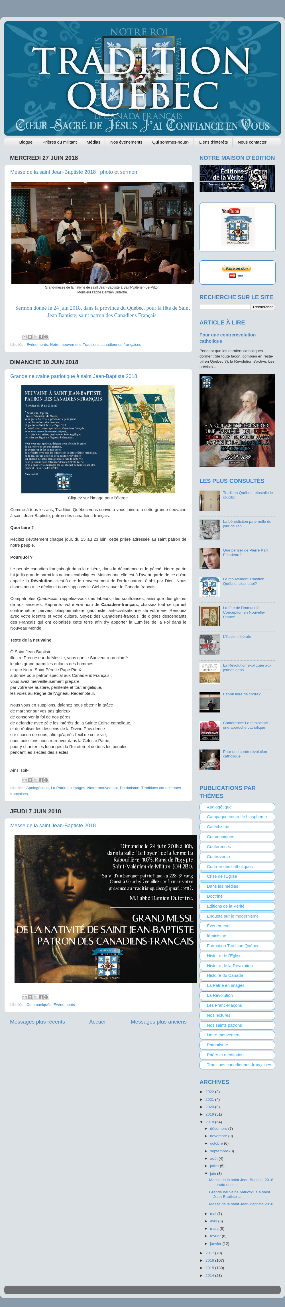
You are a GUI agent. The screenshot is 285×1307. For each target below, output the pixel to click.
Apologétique (37, 788)
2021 (210, 1099)
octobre (217, 1143)
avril (214, 1221)
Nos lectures (219, 1015)
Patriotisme (129, 788)
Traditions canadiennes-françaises (112, 344)
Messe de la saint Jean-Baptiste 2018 (53, 825)
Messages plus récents (37, 1022)
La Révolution (220, 995)
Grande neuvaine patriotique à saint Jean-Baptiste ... (239, 1194)
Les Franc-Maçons (224, 1005)
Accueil (98, 1022)
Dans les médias (222, 886)
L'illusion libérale (237, 636)
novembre (219, 1136)
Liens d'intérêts (213, 142)
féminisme (216, 936)
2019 (210, 1114)
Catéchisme (218, 826)
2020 (210, 1107)
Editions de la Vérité (226, 906)
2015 (210, 1268)
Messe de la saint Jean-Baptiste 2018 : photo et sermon (73, 172)
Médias (93, 142)
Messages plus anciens (159, 1022)
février (216, 1236)
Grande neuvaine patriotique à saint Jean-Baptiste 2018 (73, 376)
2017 (210, 1253)
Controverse (218, 856)
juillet (215, 1166)
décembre (219, 1128)
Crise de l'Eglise (222, 876)
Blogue (26, 142)
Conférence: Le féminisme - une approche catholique (246, 725)
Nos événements (126, 142)
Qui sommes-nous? (170, 142)
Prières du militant (59, 142)
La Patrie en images (68, 788)
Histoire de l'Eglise (224, 955)
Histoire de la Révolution (230, 965)
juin (213, 1173)
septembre (219, 1151)
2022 (210, 1092)
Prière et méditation (225, 1055)
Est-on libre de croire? (241, 694)
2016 (210, 1260)
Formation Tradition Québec (233, 946)
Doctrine (215, 896)
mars (215, 1228)
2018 (210, 1122)
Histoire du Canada (225, 975)
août (214, 1158)
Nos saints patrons (224, 1025)
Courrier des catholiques (230, 866)
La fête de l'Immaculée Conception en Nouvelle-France (244, 612)
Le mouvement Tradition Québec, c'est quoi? (243, 581)
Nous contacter (252, 142)
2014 (210, 1275)
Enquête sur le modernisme (233, 916)
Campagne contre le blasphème (237, 816)
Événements (37, 344)
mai (213, 1214)
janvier (216, 1243)
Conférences (219, 846)
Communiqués (39, 1004)
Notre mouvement (65, 344)
